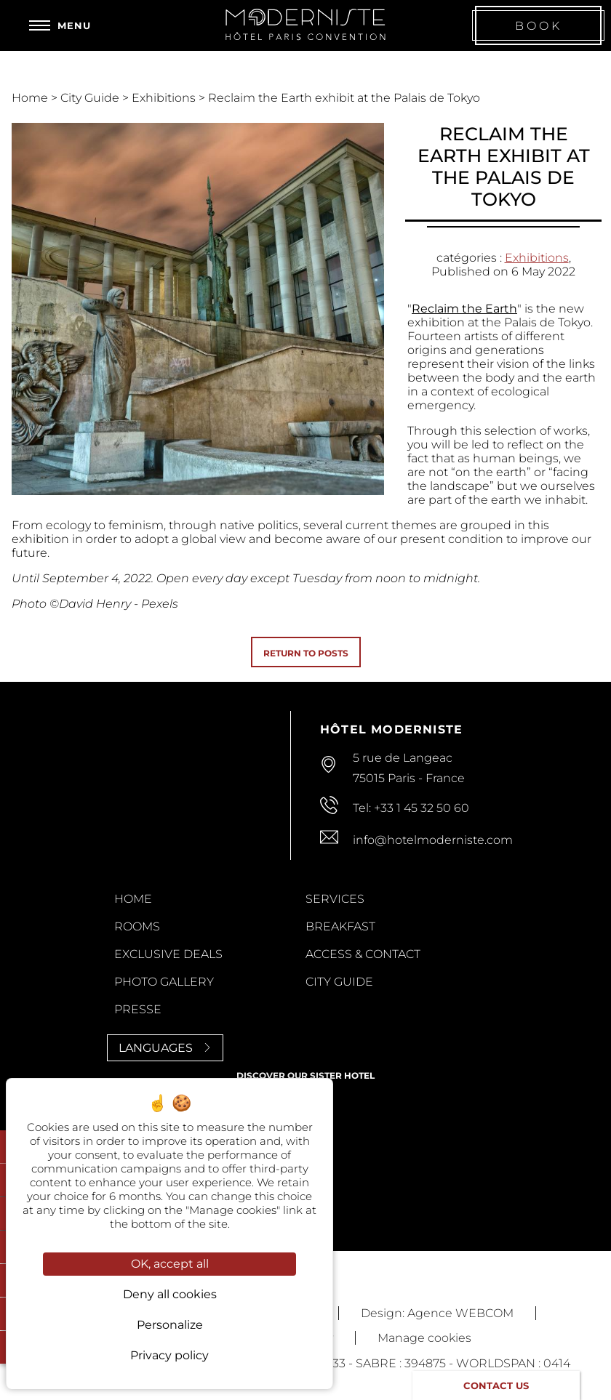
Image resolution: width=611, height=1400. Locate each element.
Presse (137, 1009)
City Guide (91, 98)
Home (31, 98)
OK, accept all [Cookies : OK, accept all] (170, 1264)
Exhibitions (165, 98)
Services (335, 899)
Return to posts (305, 653)
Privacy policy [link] (169, 1355)
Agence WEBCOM (460, 1313)
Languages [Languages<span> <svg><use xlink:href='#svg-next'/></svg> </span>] (165, 1048)
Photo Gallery (164, 982)
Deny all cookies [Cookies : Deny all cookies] (170, 1294)
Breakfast (340, 926)
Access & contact (363, 954)
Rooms (137, 926)
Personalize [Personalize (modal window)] (170, 1325)
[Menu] (60, 25)
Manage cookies (424, 1338)
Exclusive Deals (168, 954)
